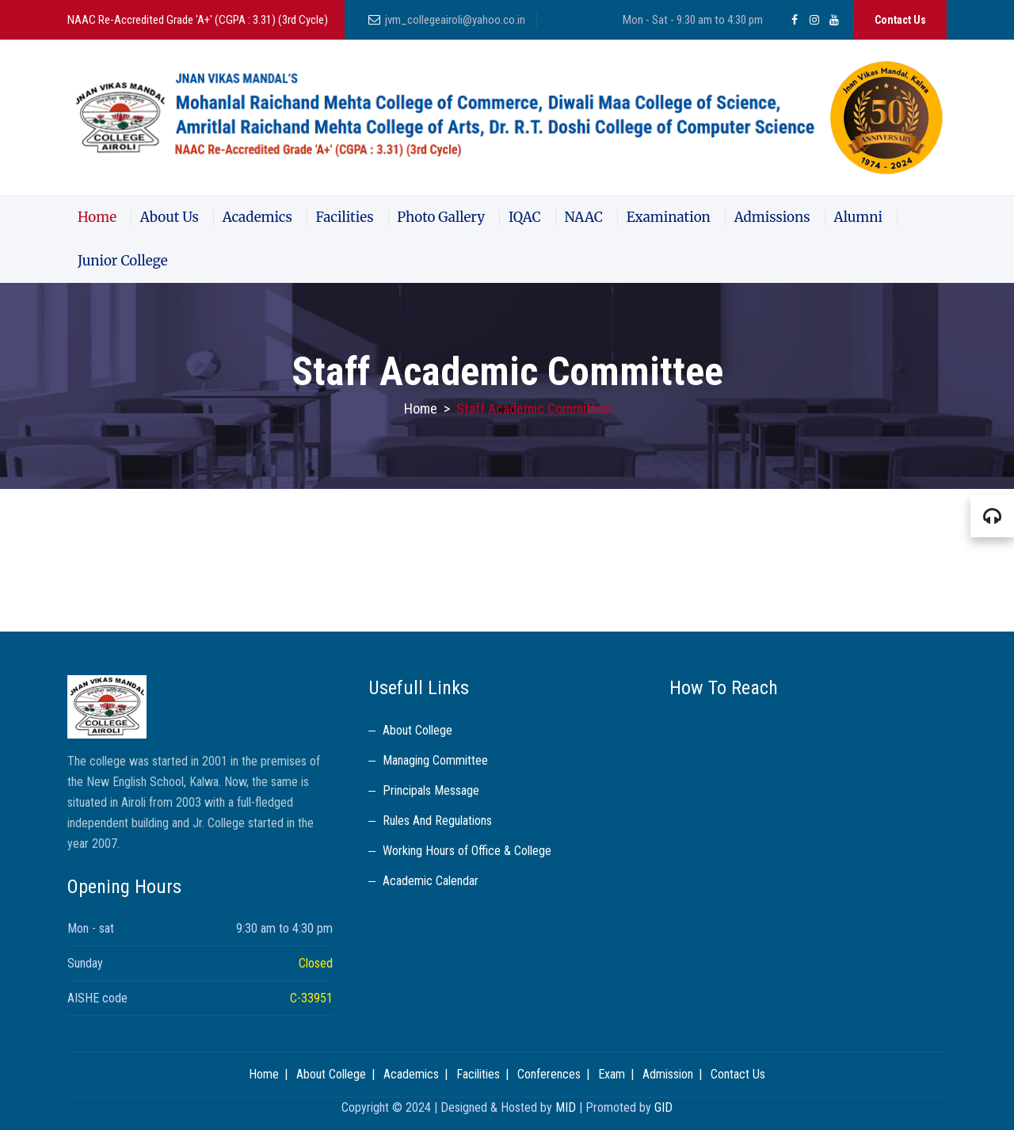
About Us (169, 217)
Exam (611, 1074)
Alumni (857, 217)
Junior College (123, 260)
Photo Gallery (441, 217)
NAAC (583, 217)
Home (97, 217)
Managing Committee (435, 760)
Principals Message (431, 790)
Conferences (549, 1074)
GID (663, 1107)
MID (565, 1107)
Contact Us (900, 19)
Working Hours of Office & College (467, 850)
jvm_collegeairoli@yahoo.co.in (455, 20)
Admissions (772, 217)
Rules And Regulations (437, 820)
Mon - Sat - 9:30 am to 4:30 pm (693, 20)
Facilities (345, 217)
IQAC (525, 217)
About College (417, 730)
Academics (257, 217)
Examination (669, 217)
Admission (667, 1074)
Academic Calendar (430, 880)
